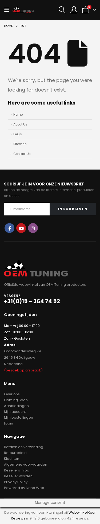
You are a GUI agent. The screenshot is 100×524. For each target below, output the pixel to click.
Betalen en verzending (23, 446)
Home (18, 114)
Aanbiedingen (16, 405)
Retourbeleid (15, 452)
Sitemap (19, 144)
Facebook (9, 228)
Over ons (12, 394)
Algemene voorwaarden (25, 464)
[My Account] (74, 9)
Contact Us (22, 154)
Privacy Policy (15, 481)
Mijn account (15, 411)
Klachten (11, 458)
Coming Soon (16, 399)
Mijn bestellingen (18, 417)
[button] (8, 9)
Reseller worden (18, 476)
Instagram (33, 228)
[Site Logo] (23, 10)
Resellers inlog (16, 470)
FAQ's (17, 134)
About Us (20, 124)
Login (8, 423)
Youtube (21, 228)
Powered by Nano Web (24, 487)
